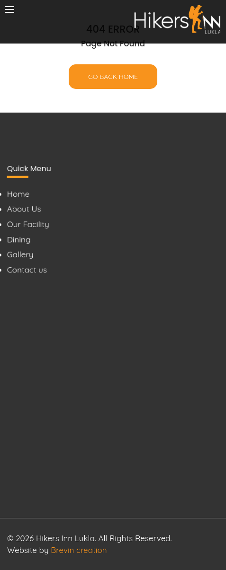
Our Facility (28, 224)
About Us (24, 208)
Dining (18, 239)
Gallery (20, 254)
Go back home (113, 76)
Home (18, 193)
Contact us (27, 269)
